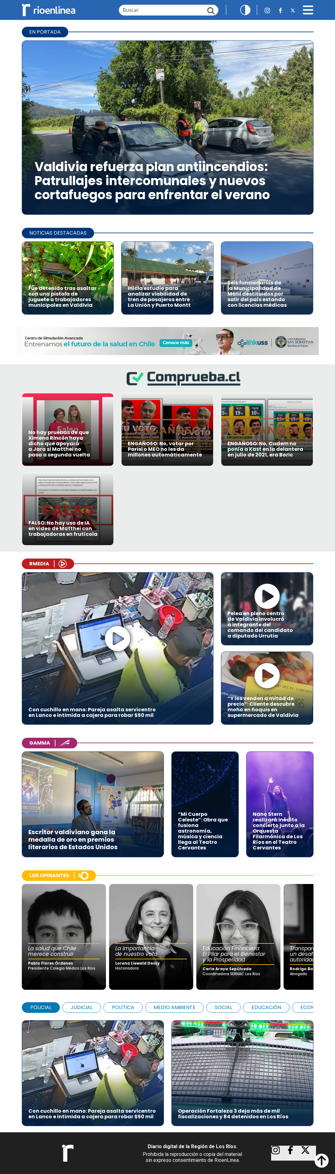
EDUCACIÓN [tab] (266, 1007)
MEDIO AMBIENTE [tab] (174, 1007)
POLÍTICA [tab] (123, 1007)
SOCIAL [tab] (223, 1007)
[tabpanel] (167, 1070)
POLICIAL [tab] (40, 1007)
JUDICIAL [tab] (82, 1007)
